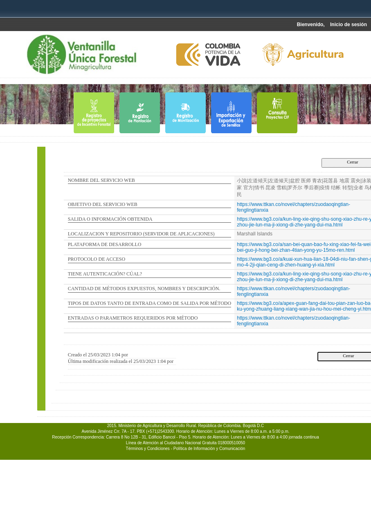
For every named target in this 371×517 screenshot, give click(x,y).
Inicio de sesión (348, 24)
